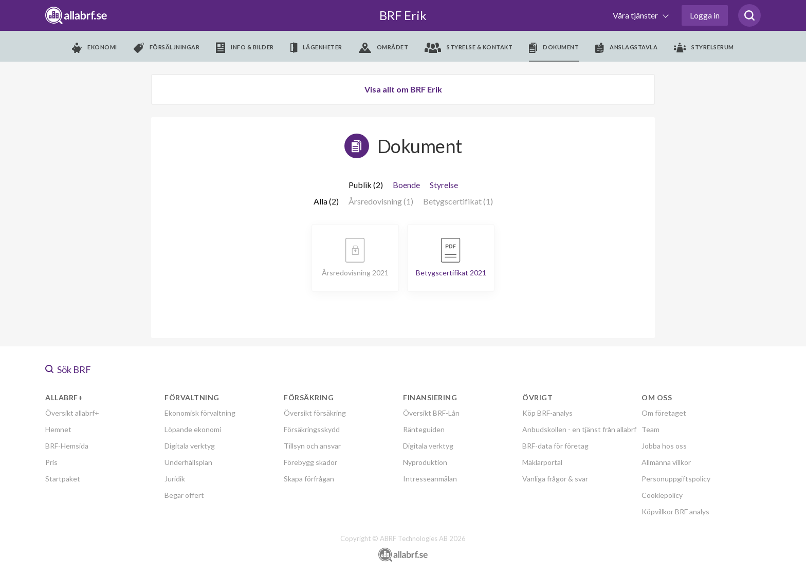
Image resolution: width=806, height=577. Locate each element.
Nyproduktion (425, 462)
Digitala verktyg (189, 445)
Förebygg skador (310, 462)
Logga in (705, 15)
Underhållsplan (188, 462)
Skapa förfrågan (309, 478)
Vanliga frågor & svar (555, 478)
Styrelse (444, 185)
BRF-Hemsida (66, 445)
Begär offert (184, 495)
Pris (51, 462)
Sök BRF (68, 369)
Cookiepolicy (662, 495)
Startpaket (62, 478)
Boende (406, 185)
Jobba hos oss (664, 445)
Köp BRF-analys (547, 412)
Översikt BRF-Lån (431, 412)
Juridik (174, 478)
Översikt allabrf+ (72, 412)
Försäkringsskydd (312, 429)
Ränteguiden (424, 429)
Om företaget (664, 412)
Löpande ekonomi (192, 429)
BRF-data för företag (555, 445)
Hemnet (58, 429)
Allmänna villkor (666, 462)
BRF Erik (403, 15)
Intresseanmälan (430, 478)
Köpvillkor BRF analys (675, 511)
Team (651, 429)
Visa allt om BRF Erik (403, 89)
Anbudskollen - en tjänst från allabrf (579, 429)
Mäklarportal (542, 462)
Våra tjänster (636, 15)
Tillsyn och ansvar (312, 445)
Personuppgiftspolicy (676, 478)
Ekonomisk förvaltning (199, 412)
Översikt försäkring (315, 412)
